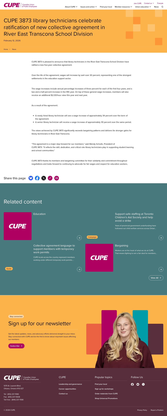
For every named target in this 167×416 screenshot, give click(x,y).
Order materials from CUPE (106, 393)
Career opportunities (67, 389)
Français (160, 3)
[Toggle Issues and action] (88, 7)
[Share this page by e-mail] (56, 178)
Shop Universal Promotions (106, 398)
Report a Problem (157, 410)
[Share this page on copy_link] (50, 178)
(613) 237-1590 (13, 394)
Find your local (106, 6)
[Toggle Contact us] (149, 3)
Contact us (63, 393)
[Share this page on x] (43, 178)
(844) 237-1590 (18, 399)
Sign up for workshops (104, 389)
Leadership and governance (70, 384)
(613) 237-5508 (14, 397)
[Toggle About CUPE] (71, 7)
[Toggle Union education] (143, 7)
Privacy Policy (142, 410)
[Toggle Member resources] (123, 7)
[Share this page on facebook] (37, 178)
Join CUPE (137, 3)
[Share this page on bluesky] (31, 178)
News (156, 6)
